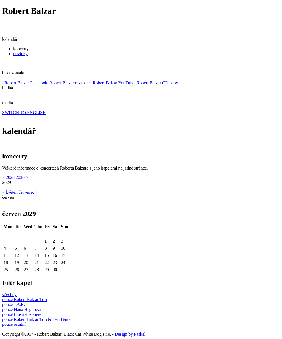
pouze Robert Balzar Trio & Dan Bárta (36, 319)
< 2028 (8, 177)
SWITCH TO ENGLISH (24, 112)
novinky (20, 53)
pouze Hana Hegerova (21, 309)
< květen (10, 192)
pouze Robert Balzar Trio (24, 299)
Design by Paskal (130, 334)
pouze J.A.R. (13, 304)
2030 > (22, 177)
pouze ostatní (14, 324)
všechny (9, 294)
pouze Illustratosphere (21, 314)
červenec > (28, 192)
